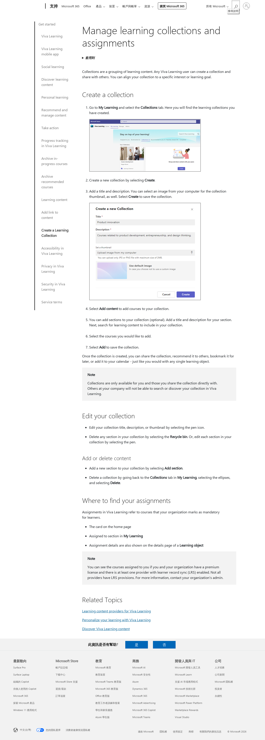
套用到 (90, 58)
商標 (191, 731)
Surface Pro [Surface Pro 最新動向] (19, 667)
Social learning (52, 66)
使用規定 (178, 731)
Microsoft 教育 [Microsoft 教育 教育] (103, 667)
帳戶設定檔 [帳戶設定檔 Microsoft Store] (62, 667)
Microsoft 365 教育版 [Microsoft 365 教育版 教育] (106, 688)
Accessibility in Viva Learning (52, 251)
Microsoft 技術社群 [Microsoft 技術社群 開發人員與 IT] (185, 688)
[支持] (53, 6)
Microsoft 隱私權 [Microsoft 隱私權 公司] (224, 681)
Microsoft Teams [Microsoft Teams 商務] (141, 717)
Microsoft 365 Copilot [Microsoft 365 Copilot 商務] (144, 710)
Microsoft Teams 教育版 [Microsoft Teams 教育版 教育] (108, 681)
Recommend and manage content (54, 112)
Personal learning (54, 97)
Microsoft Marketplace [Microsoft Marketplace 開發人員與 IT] (187, 695)
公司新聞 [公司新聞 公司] (219, 674)
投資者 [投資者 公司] (218, 688)
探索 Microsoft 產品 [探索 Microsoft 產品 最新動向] (24, 703)
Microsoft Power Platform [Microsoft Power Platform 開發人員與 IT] (188, 703)
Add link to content (49, 215)
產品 (100, 6)
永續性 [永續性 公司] (218, 695)
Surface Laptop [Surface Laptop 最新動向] (21, 674)
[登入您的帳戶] (246, 6)
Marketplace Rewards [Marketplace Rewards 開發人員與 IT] (186, 710)
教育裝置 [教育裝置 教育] (100, 674)
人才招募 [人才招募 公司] (219, 667)
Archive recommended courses (52, 181)
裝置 (115, 6)
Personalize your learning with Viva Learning (116, 619)
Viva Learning (51, 36)
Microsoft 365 (70, 6)
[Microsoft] (28, 6)
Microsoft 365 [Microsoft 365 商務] (139, 695)
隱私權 (163, 731)
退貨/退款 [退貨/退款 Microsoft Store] (61, 688)
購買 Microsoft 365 (176, 6)
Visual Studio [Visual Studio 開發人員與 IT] (182, 717)
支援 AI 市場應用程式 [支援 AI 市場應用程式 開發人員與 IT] (186, 681)
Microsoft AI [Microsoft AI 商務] (138, 667)
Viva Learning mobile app (51, 51)
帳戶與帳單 (133, 6)
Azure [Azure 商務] (135, 681)
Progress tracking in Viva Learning (54, 143)
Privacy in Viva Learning (52, 269)
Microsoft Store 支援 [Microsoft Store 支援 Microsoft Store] (67, 681)
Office (88, 6)
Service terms (51, 302)
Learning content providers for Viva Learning (116, 611)
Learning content (54, 199)
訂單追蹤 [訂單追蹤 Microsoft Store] (60, 695)
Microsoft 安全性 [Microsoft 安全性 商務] (141, 674)
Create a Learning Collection (54, 233)
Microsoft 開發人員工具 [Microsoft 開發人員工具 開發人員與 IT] (187, 667)
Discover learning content (54, 82)
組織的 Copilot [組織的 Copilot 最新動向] (21, 681)
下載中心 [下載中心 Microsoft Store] (60, 674)
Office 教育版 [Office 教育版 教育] (102, 695)
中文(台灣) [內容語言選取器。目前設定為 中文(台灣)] (25, 729)
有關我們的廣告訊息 (210, 731)
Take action (50, 127)
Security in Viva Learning (53, 287)
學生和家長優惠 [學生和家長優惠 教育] (103, 710)
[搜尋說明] (236, 6)
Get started (47, 24)
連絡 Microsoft (146, 731)
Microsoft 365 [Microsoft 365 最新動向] (20, 695)
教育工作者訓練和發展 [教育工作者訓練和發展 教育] (107, 703)
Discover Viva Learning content (106, 628)
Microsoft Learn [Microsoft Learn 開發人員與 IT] (183, 674)
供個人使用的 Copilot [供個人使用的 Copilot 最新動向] (24, 688)
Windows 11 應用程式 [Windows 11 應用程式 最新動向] (25, 710)
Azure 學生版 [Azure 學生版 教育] (102, 717)
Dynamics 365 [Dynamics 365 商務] (139, 688)
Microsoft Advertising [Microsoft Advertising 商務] (143, 703)
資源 (152, 6)
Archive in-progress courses (54, 161)
